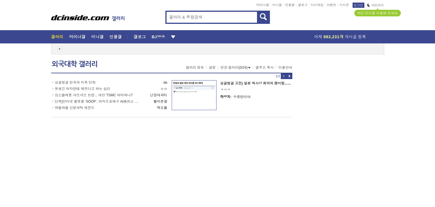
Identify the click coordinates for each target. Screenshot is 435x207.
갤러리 (57, 36)
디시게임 (317, 5)
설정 (212, 68)
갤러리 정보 (195, 68)
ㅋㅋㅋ (225, 90)
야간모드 (375, 5)
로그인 (358, 5)
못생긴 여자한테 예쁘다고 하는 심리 (82, 89)
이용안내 (285, 68)
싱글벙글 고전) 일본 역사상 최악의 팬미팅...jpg (256, 83)
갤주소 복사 (265, 68)
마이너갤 (262, 5)
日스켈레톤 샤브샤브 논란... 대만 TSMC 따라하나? (94, 95)
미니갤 (277, 5)
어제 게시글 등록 (340, 36)
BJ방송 (158, 36)
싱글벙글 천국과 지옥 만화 (75, 82)
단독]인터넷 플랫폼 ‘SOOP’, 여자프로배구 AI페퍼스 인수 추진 (98, 101)
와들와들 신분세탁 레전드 (75, 108)
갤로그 (303, 5)
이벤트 (331, 5)
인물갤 (290, 5)
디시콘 (344, 5)
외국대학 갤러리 (75, 64)
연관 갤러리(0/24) (236, 68)
